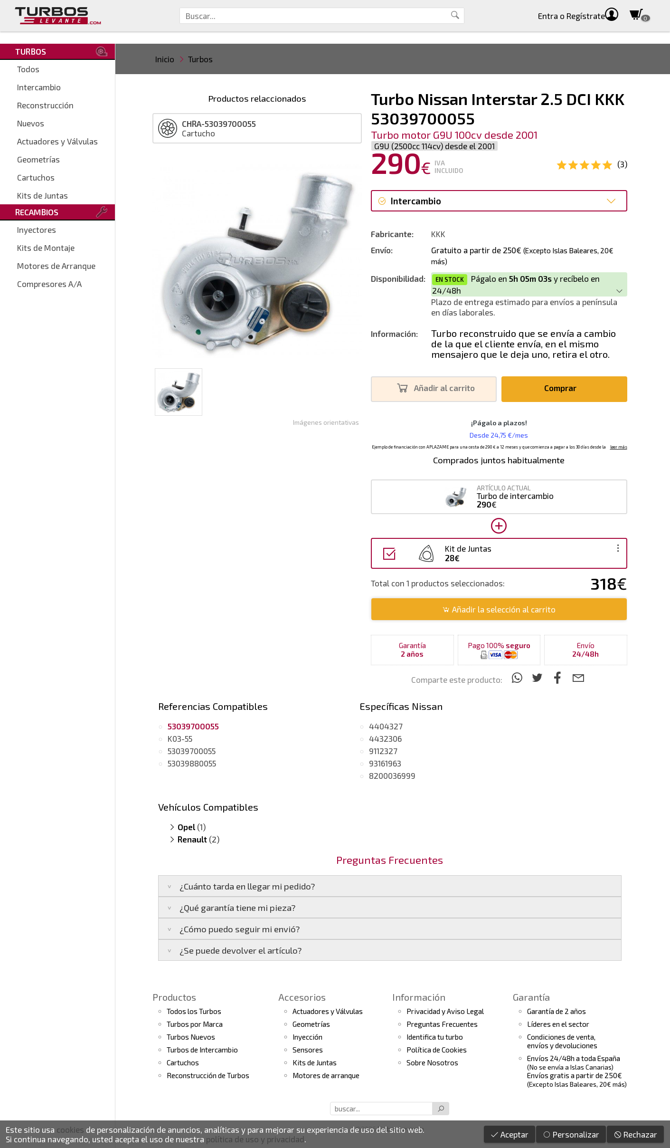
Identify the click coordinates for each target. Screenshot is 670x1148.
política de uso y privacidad (255, 1139)
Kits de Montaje (46, 247)
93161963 (385, 763)
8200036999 (392, 775)
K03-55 (180, 738)
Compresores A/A (49, 283)
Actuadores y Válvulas (57, 141)
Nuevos (30, 123)
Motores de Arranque (56, 265)
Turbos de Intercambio (202, 1049)
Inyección (307, 1037)
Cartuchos (36, 177)
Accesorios (302, 997)
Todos (28, 69)
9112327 (383, 751)
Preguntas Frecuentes (442, 1024)
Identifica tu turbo (434, 1037)
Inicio (164, 59)
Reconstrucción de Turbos (208, 1075)
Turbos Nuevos (191, 1037)
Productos (174, 997)
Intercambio (39, 87)
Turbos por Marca (195, 1024)
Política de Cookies (436, 1049)
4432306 (385, 738)
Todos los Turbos (194, 1011)
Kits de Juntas (42, 195)
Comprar (563, 388)
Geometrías (38, 159)
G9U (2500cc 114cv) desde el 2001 (434, 146)
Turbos (200, 59)
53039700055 (192, 751)
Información (418, 997)
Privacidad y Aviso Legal (445, 1011)
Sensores (308, 1049)
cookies (70, 1129)
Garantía (531, 997)
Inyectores (36, 229)
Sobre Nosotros (432, 1062)
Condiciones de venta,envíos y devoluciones (562, 1041)
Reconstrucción (45, 105)
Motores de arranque (326, 1075)
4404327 (386, 726)
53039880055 (192, 763)
